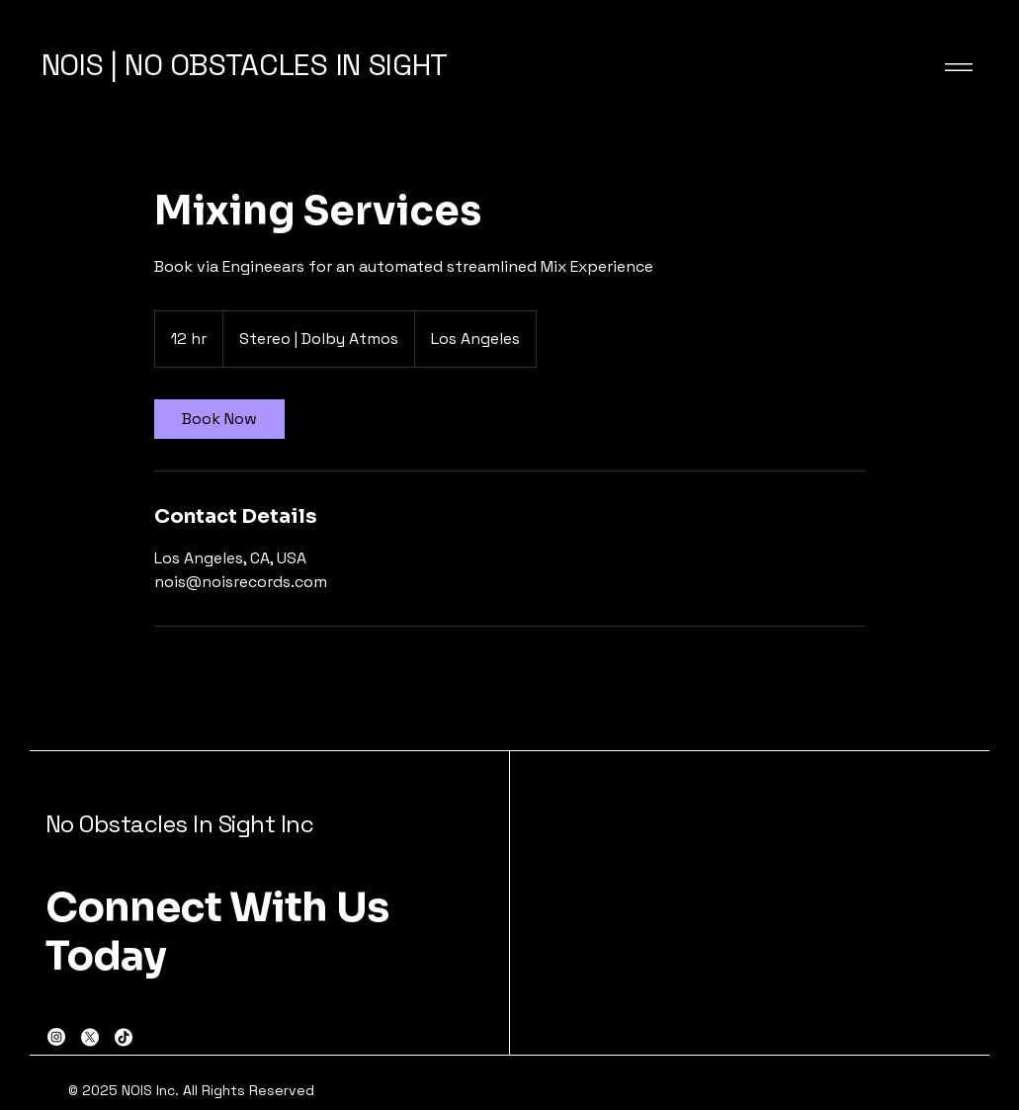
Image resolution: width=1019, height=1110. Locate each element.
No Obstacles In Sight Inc (179, 824)
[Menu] (945, 67)
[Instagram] (56, 1037)
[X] (90, 1037)
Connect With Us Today (217, 932)
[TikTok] (123, 1037)
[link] (219, 419)
